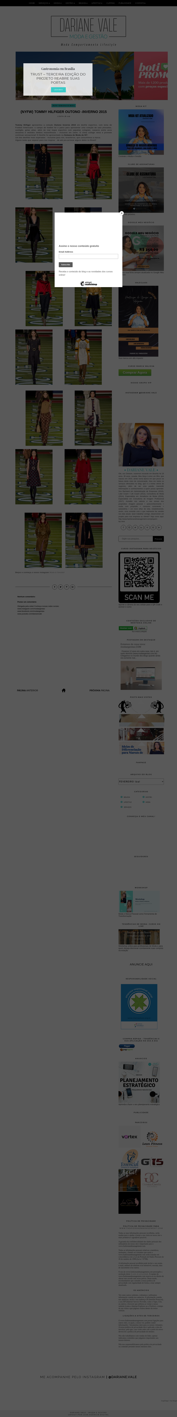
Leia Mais (92, 90)
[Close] (122, 213)
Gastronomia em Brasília (92, 69)
